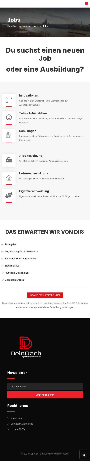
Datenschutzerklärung (22, 423)
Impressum (16, 418)
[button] (45, 295)
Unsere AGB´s (18, 429)
